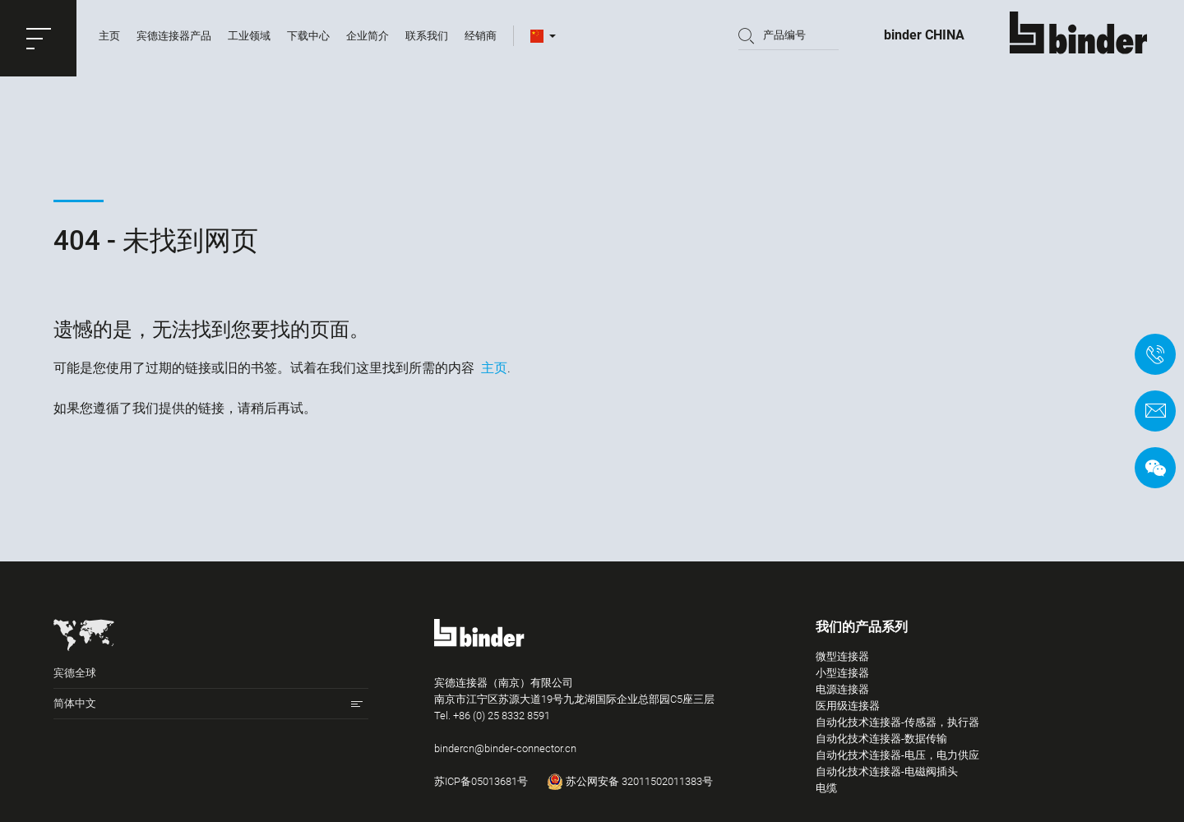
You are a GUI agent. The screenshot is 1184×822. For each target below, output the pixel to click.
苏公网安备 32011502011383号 (630, 781)
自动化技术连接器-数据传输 (881, 738)
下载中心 (308, 38)
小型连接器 (842, 673)
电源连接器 (842, 689)
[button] (38, 38)
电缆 (826, 788)
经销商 (481, 38)
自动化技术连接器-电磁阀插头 (887, 771)
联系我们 (426, 38)
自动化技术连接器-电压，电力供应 (897, 755)
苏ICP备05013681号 (481, 781)
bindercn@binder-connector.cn (505, 748)
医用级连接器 (848, 706)
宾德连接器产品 (173, 38)
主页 (109, 38)
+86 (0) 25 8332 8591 (501, 715)
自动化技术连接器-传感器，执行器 (897, 722)
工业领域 (249, 38)
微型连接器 (842, 656)
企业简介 (367, 38)
